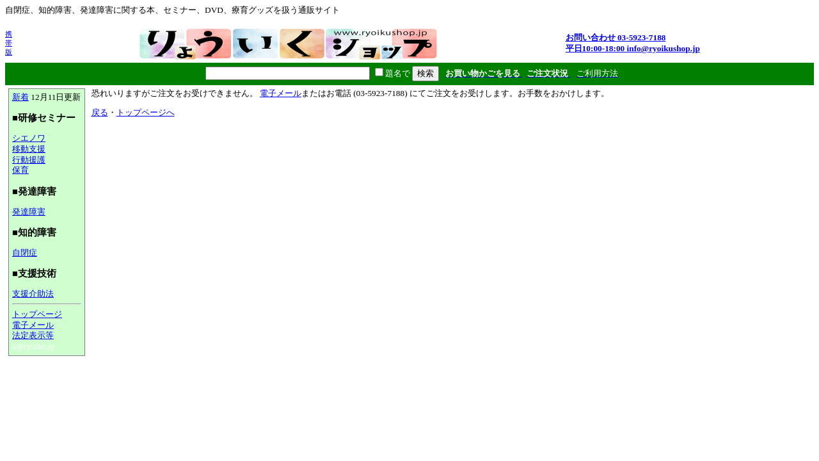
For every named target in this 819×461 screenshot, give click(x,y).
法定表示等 (33, 335)
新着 (20, 97)
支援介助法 (33, 293)
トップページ (37, 314)
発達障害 (28, 211)
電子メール (33, 325)
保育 (20, 170)
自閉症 (24, 252)
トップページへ (145, 112)
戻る (99, 112)
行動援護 (28, 160)
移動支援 (28, 149)
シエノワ (28, 138)
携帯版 (8, 43)
